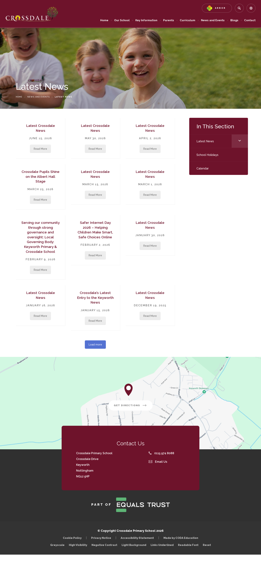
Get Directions (133, 407)
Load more (95, 344)
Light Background (134, 544)
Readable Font (188, 544)
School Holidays (207, 155)
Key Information (146, 20)
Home (104, 20)
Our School (122, 20)
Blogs (234, 20)
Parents (168, 20)
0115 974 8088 (161, 453)
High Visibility (78, 544)
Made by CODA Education (181, 537)
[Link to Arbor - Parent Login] (217, 8)
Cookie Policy (72, 537)
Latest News (205, 141)
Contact (250, 20)
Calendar (202, 168)
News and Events (213, 20)
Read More (40, 148)
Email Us (158, 461)
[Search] (239, 8)
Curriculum (187, 20)
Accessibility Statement (137, 537)
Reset (207, 544)
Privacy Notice (101, 537)
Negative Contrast (104, 544)
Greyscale (57, 544)
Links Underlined (162, 544)
